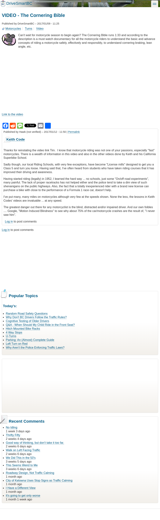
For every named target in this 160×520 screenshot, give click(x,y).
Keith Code (15, 139)
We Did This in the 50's (20, 457)
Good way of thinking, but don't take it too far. (35, 442)
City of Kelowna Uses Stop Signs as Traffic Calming (39, 480)
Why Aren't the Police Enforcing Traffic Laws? (35, 347)
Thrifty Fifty (13, 435)
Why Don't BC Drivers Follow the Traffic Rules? (36, 317)
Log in (9, 221)
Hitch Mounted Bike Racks (23, 328)
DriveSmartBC (19, 3)
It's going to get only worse (23, 495)
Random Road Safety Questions (27, 313)
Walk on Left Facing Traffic (23, 450)
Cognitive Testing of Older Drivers (27, 321)
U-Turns (11, 336)
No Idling (11, 427)
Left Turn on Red (16, 343)
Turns (28, 28)
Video (40, 28)
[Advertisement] (80, 260)
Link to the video (12, 114)
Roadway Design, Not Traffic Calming (30, 472)
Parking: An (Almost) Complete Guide (30, 339)
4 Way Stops (14, 332)
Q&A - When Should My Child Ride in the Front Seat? (40, 324)
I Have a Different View (20, 487)
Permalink (74, 131)
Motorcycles (13, 28)
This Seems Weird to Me (22, 465)
